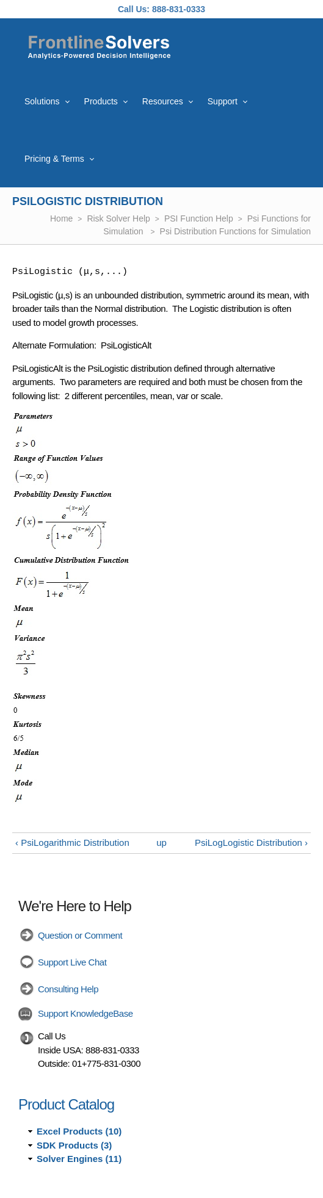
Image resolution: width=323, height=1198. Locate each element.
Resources (162, 101)
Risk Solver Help (118, 218)
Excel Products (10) (79, 1131)
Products (101, 101)
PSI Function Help (198, 218)
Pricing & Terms (54, 159)
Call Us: (134, 9)
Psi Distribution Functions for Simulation (235, 231)
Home (61, 218)
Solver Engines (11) (79, 1158)
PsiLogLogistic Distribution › (251, 842)
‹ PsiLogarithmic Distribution (72, 842)
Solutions (42, 101)
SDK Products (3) (74, 1145)
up (161, 842)
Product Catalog (66, 1104)
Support (223, 101)
